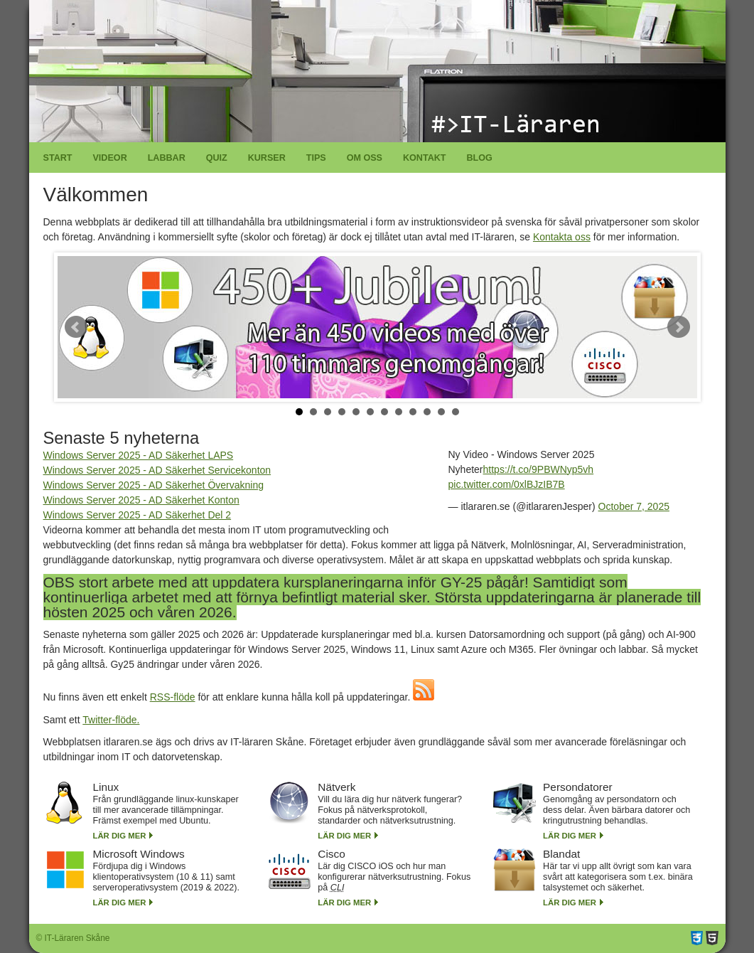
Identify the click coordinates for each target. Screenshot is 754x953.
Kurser (267, 158)
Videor (109, 158)
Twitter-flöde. (110, 719)
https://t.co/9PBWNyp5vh (538, 469)
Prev (76, 327)
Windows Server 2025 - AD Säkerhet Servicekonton (157, 470)
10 (427, 411)
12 (455, 411)
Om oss (364, 158)
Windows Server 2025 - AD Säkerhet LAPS (138, 455)
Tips (316, 158)
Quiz (216, 158)
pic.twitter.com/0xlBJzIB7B (506, 484)
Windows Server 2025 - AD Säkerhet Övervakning (153, 485)
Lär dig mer (119, 835)
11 (441, 411)
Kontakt (424, 158)
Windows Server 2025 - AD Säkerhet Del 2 (137, 515)
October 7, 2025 (633, 506)
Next (678, 327)
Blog (479, 158)
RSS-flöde (172, 697)
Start (57, 158)
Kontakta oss (562, 237)
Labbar (166, 158)
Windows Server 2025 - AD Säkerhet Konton (141, 500)
